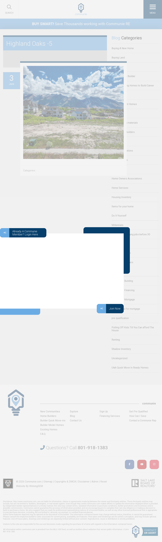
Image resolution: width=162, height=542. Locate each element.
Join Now (109, 308)
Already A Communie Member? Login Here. (19, 232)
